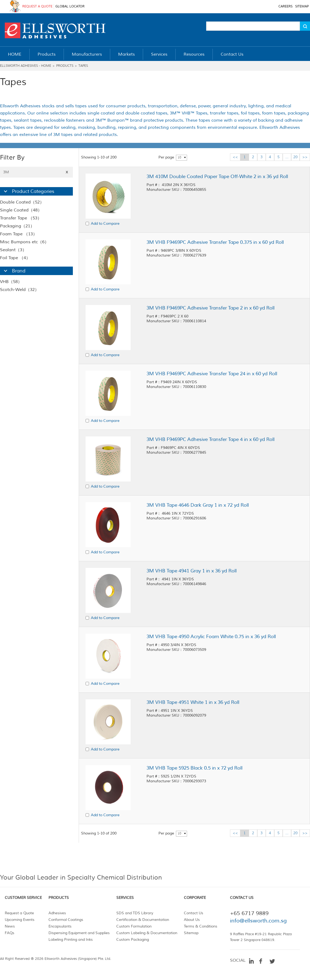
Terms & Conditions (200, 926)
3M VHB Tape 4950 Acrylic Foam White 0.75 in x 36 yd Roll (211, 636)
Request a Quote (19, 913)
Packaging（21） (17, 226)
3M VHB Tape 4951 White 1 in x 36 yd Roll (193, 702)
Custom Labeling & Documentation (146, 933)
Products (64, 66)
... (287, 157)
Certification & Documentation (142, 919)
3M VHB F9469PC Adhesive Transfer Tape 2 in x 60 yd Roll (210, 308)
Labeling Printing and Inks (70, 939)
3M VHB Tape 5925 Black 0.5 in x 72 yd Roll (194, 768)
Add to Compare (105, 223)
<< (235, 157)
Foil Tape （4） (15, 257)
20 (295, 157)
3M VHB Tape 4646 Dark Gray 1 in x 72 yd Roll (198, 505)
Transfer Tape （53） (21, 218)
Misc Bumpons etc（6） (24, 242)
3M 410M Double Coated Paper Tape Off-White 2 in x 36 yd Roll (217, 176)
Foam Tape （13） (18, 234)
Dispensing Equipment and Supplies (79, 933)
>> (305, 157)
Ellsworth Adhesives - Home (25, 66)
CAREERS (285, 6)
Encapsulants (60, 926)
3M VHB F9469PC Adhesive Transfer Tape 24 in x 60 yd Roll (212, 374)
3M (36, 172)
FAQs (9, 933)
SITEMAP (302, 6)
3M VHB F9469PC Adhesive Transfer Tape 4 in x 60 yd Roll (210, 439)
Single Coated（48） (21, 210)
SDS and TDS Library (134, 913)
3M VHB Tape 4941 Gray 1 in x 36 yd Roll (192, 571)
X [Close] (67, 172)
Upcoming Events (19, 919)
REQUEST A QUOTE (37, 6)
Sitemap (191, 933)
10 (179, 158)
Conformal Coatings (65, 919)
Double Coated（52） (22, 202)
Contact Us (193, 913)
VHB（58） (11, 281)
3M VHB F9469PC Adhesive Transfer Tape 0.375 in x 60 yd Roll (215, 242)
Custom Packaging (132, 939)
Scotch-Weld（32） (19, 289)
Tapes (83, 66)
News (10, 926)
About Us (192, 919)
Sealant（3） (13, 250)
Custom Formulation (134, 926)
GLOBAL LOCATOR (70, 6)
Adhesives (57, 913)
